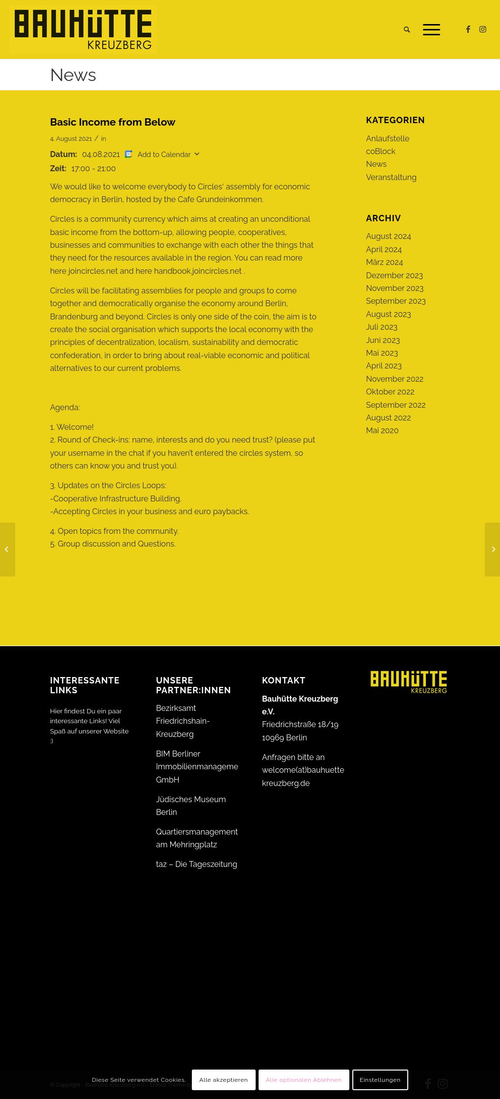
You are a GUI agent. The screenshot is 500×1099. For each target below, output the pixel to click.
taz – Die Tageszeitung (196, 864)
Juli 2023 (381, 327)
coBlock (380, 151)
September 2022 (396, 405)
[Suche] (407, 29)
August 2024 (388, 236)
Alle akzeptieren (223, 1079)
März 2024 (384, 262)
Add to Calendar (163, 154)
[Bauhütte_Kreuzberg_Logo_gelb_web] (83, 29)
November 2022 (394, 379)
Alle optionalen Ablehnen (304, 1079)
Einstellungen (380, 1079)
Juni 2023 (383, 340)
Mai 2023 (382, 353)
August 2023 (388, 314)
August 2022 (388, 417)
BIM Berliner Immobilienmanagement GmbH (200, 767)
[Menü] (428, 29)
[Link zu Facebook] (468, 29)
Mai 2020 (382, 430)
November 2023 (394, 288)
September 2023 (396, 301)
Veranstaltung (391, 177)
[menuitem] (407, 29)
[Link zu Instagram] (482, 29)
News (73, 74)
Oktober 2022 (390, 391)
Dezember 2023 (394, 275)
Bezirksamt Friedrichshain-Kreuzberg (183, 721)
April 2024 (384, 249)
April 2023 (384, 365)
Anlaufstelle (387, 138)
